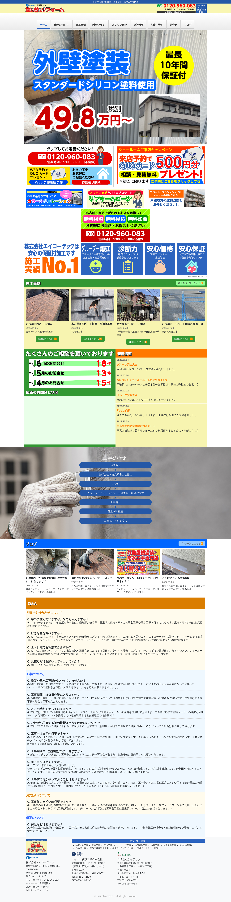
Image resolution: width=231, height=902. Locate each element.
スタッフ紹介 (119, 18)
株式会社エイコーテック (40, 855)
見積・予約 (156, 18)
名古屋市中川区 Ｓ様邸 (131, 317)
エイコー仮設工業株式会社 (87, 853)
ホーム (43, 18)
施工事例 (81, 18)
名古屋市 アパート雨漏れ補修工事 (182, 317)
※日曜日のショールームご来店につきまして (142, 373)
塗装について (61, 18)
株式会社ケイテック (129, 853)
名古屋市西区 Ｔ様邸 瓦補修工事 (91, 317)
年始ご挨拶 (123, 404)
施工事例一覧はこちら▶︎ (190, 276)
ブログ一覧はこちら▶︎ (191, 537)
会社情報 (138, 18)
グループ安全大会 (127, 358)
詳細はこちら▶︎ (47, 332)
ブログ (188, 18)
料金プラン (98, 18)
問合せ (173, 18)
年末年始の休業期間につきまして (136, 419)
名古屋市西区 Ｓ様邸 (39, 317)
